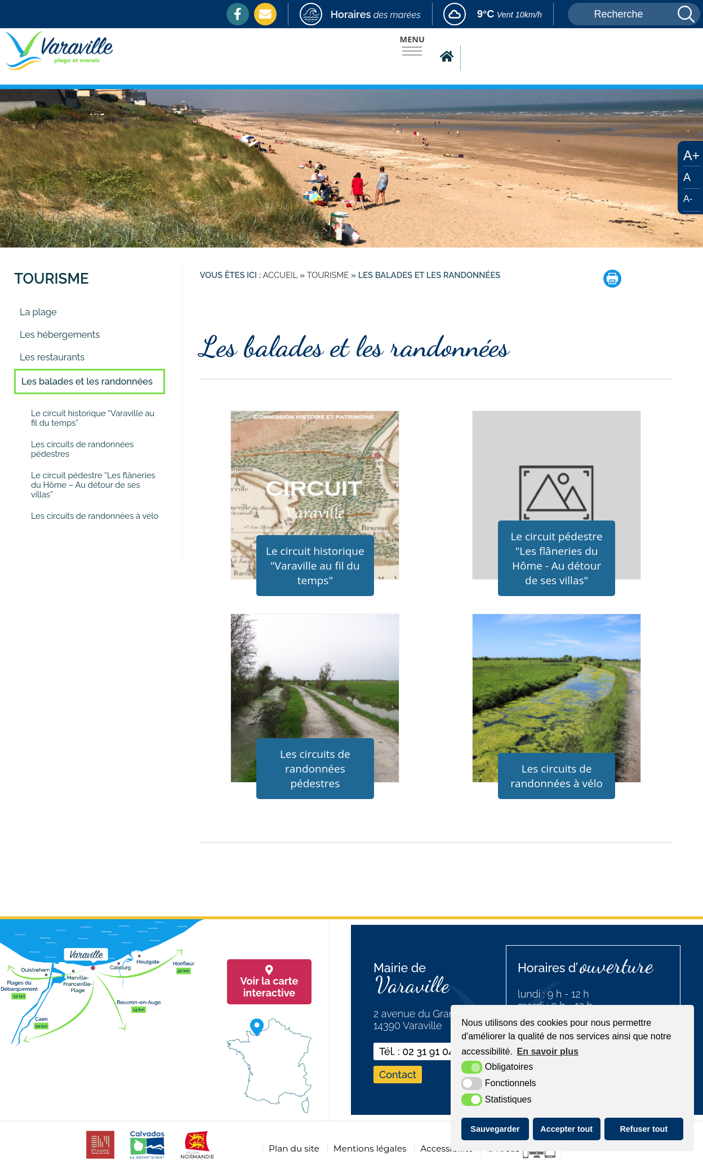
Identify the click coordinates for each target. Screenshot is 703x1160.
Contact (397, 1074)
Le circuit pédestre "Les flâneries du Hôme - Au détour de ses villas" (556, 558)
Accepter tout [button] (566, 1128)
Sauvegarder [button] (494, 1128)
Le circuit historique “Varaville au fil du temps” (92, 417)
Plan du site (294, 1148)
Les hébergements (60, 334)
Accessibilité (446, 1148)
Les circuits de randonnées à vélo (94, 516)
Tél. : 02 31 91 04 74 (423, 1051)
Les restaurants (52, 357)
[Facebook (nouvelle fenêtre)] (237, 14)
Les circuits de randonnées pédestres (82, 448)
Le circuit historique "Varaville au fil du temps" (315, 566)
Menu (412, 39)
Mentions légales (370, 1148)
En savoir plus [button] (548, 1051)
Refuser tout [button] (644, 1128)
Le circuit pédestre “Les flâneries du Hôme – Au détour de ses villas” (93, 484)
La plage (38, 312)
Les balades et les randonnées (87, 381)
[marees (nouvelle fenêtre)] (360, 14)
